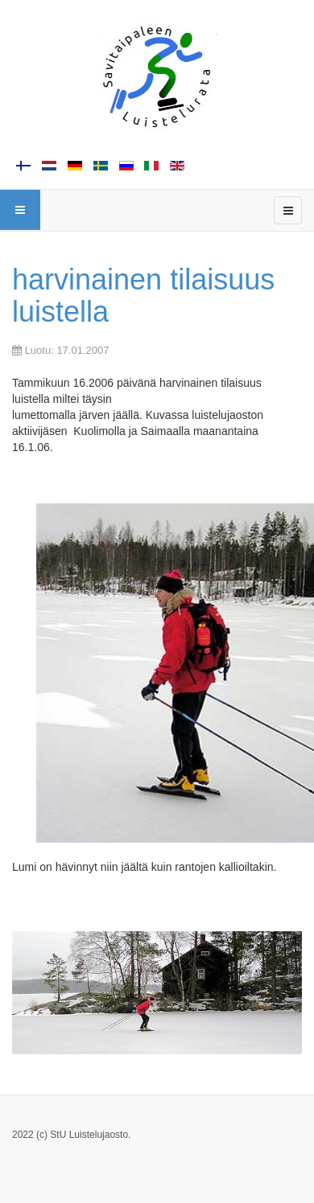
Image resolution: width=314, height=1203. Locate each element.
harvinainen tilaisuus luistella (143, 295)
